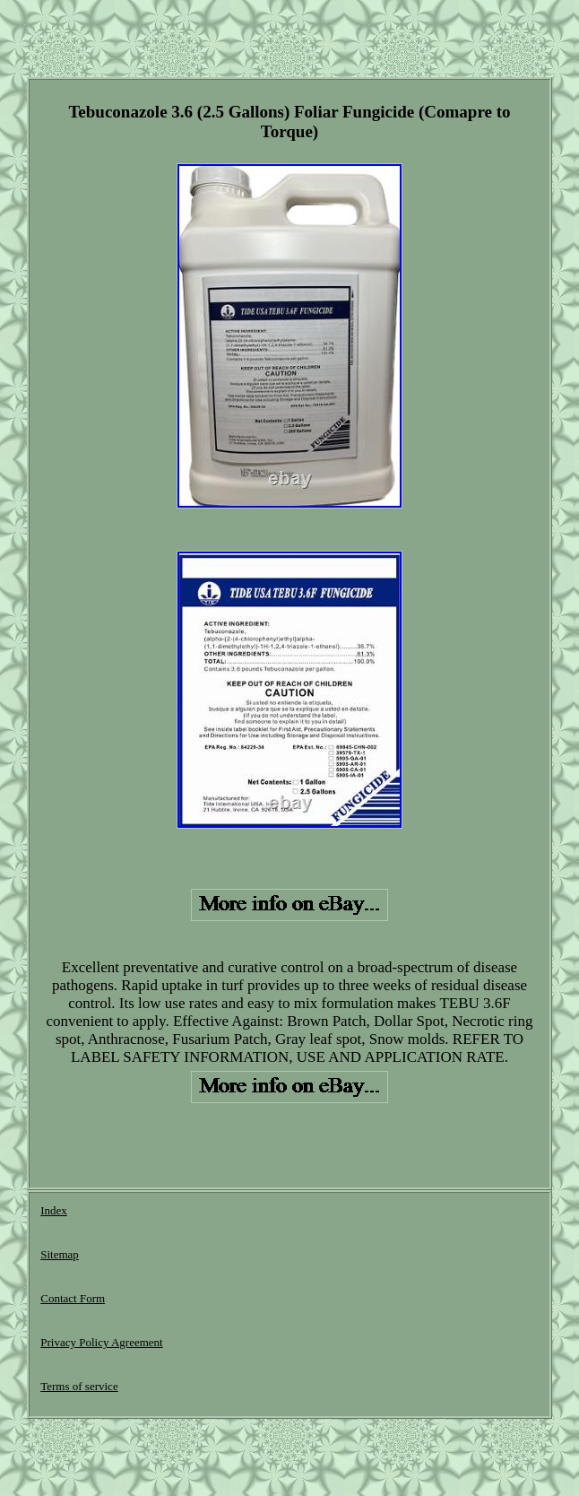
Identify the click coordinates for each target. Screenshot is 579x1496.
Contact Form (72, 1298)
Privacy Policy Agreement (101, 1342)
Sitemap (59, 1254)
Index (53, 1210)
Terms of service (78, 1386)
